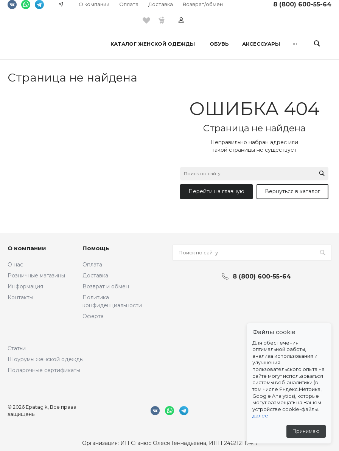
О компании (94, 4)
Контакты (20, 297)
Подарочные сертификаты (44, 370)
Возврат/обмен (203, 4)
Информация (25, 286)
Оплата (128, 4)
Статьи (17, 348)
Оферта (93, 316)
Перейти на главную (216, 191)
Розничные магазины (36, 275)
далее (260, 416)
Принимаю (306, 431)
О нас (15, 264)
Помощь (95, 248)
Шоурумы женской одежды (46, 359)
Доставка (160, 4)
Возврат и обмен (105, 286)
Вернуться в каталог (292, 191)
